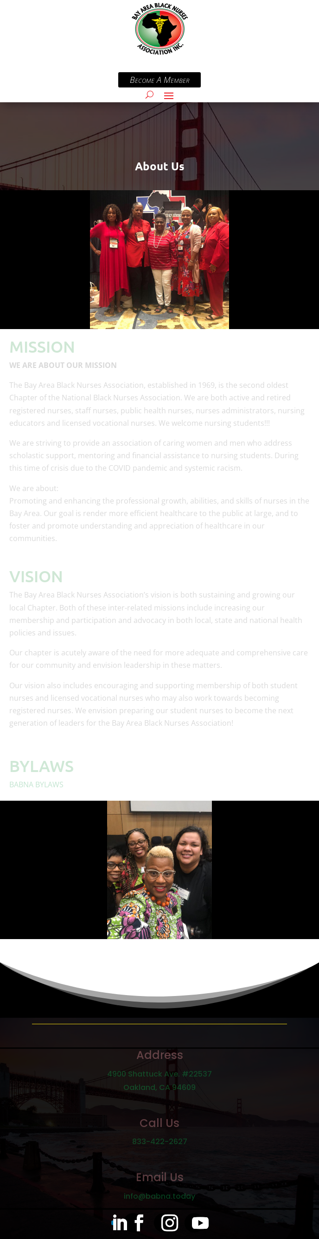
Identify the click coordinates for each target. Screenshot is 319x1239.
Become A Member (212, 79)
